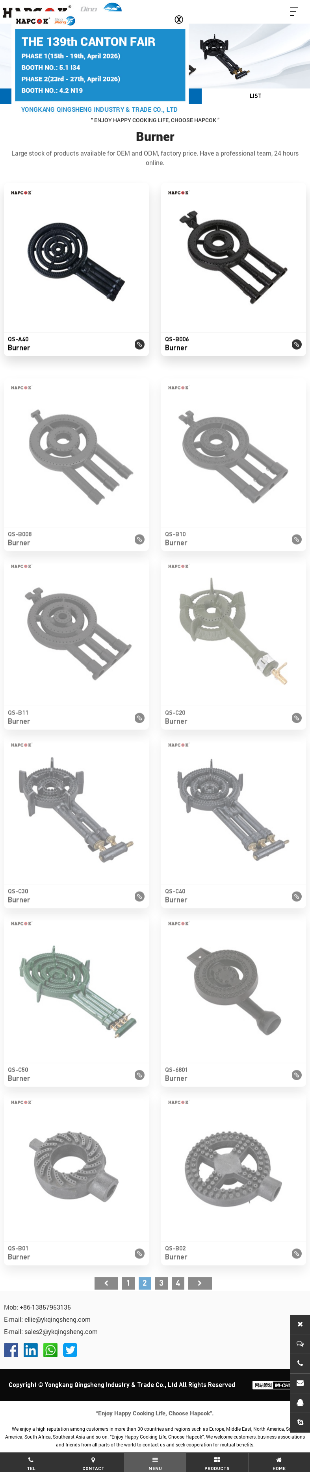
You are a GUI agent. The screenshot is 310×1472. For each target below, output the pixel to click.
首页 (106, 1300)
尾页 (200, 1300)
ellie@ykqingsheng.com (57, 1319)
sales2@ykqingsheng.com (61, 1331)
